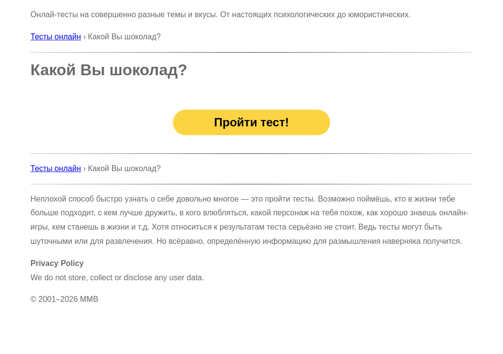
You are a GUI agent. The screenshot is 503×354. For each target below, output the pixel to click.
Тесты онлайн (55, 36)
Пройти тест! (251, 122)
